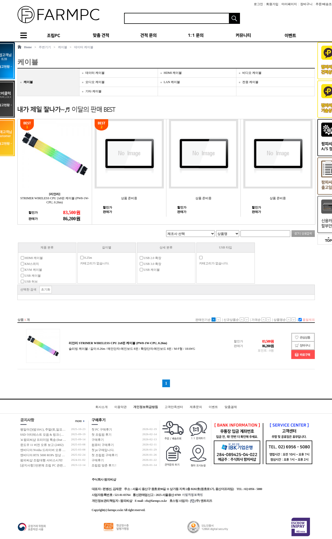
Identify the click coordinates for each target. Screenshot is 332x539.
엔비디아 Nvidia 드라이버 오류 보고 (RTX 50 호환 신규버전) (60, 450)
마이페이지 (289, 4)
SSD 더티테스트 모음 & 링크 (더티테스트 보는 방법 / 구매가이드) (64, 434)
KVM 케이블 (31, 270)
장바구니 (306, 4)
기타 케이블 (93, 91)
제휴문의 (196, 407)
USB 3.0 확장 (150, 264)
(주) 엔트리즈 (201, 501)
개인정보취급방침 (145, 407)
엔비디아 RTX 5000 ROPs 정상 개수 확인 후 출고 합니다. (58, 455)
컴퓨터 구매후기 (103, 445)
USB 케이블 (31, 275)
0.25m (86, 257)
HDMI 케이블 (173, 73)
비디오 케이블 (251, 73)
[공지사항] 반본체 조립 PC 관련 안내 (45, 465)
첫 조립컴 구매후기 (105, 455)
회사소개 (101, 407)
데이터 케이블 (83, 47)
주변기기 (45, 47)
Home (28, 47)
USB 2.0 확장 (150, 258)
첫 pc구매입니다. (103, 450)
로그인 (258, 4)
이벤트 (213, 407)
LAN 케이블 (172, 82)
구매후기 (98, 440)
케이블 (62, 47)
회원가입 (272, 4)
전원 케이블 (250, 82)
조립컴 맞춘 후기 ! (104, 465)
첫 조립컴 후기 (102, 434)
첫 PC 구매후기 (102, 429)
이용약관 (120, 407)
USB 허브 (29, 281)
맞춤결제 (231, 407)
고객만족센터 (174, 407)
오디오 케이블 (95, 82)
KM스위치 (30, 264)
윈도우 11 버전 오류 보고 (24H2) (42, 445)
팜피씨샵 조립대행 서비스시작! (41, 460)
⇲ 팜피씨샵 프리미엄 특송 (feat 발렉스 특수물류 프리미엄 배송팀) (64, 440)
